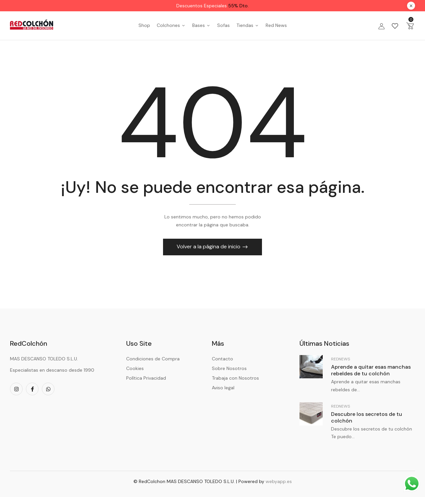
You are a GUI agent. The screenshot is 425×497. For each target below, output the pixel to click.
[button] (410, 26)
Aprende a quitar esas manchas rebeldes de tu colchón (371, 370)
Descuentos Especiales (212, 6)
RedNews (340, 359)
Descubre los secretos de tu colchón (366, 417)
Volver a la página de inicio (209, 246)
